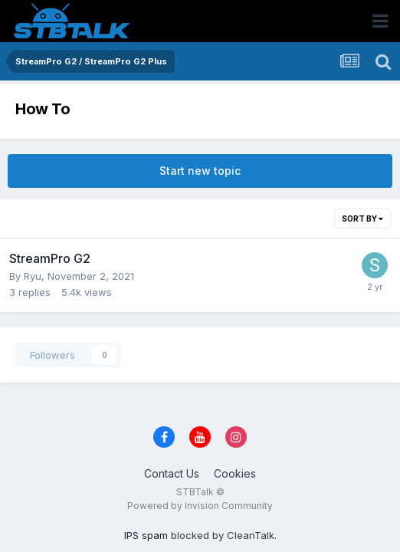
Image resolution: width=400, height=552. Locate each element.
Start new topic (200, 170)
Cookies (235, 473)
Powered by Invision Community (200, 505)
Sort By (362, 218)
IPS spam (146, 535)
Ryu (32, 276)
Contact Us (171, 473)
